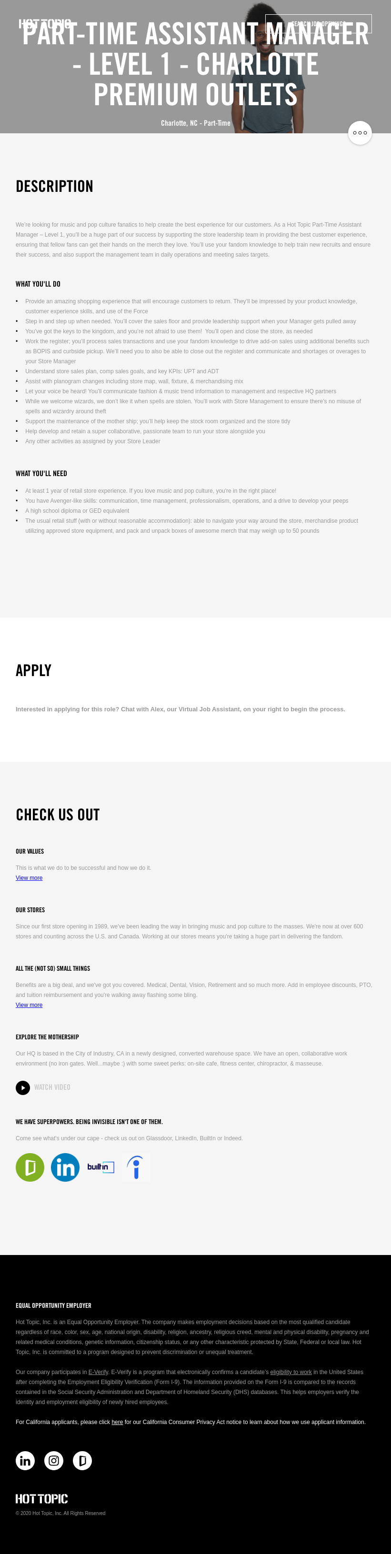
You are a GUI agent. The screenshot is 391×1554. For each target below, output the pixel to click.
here (117, 1422)
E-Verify (98, 1372)
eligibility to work (290, 1372)
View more (29, 878)
